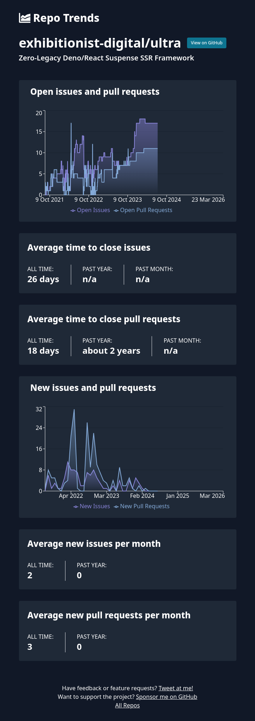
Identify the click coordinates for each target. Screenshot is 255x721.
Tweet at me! (175, 688)
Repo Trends (59, 17)
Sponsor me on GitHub (166, 697)
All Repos (127, 705)
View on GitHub (207, 43)
